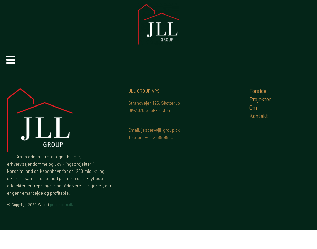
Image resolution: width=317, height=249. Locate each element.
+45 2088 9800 (159, 137)
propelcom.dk (61, 204)
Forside (257, 90)
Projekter (260, 99)
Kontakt (258, 115)
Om (253, 107)
